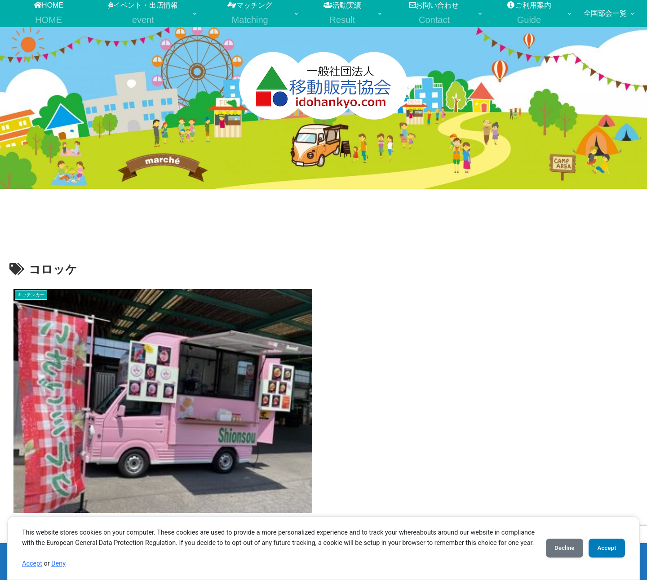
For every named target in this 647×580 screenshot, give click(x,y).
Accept (32, 563)
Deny (58, 563)
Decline (557, 542)
